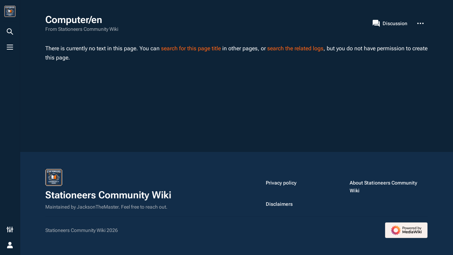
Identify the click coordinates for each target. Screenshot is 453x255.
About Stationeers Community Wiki (383, 186)
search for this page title (191, 48)
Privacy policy (281, 183)
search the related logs (295, 48)
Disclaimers (279, 204)
